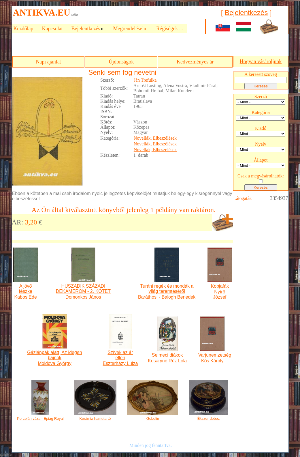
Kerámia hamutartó (95, 418)
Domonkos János (83, 297)
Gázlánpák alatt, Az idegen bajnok (54, 355)
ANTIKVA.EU (41, 12)
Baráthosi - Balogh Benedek (166, 297)
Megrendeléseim (130, 28)
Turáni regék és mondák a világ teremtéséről (166, 289)
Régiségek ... (169, 28)
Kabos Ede (25, 297)
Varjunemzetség (212, 355)
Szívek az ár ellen (120, 355)
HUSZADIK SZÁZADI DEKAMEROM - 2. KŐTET (83, 289)
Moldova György (54, 363)
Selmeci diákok (167, 355)
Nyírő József (219, 294)
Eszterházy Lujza (120, 363)
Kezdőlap (23, 28)
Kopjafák (220, 286)
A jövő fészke (25, 289)
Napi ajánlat (48, 62)
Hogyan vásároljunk (261, 61)
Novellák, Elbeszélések (155, 138)
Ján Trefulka (145, 80)
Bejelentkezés (246, 12)
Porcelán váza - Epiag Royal (40, 418)
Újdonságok (121, 62)
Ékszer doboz (208, 418)
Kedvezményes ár (195, 62)
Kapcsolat (52, 28)
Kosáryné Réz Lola (167, 360)
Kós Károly (212, 360)
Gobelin (152, 418)
